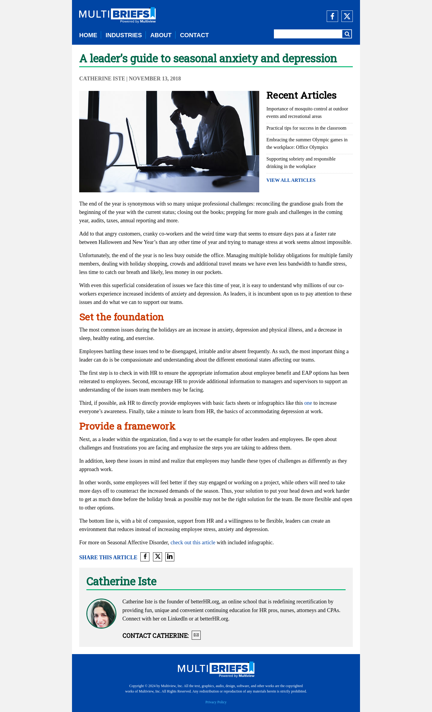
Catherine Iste (102, 79)
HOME (88, 35)
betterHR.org (205, 602)
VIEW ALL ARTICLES (291, 180)
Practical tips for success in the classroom (306, 128)
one (308, 403)
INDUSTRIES (124, 35)
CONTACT (194, 35)
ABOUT (161, 35)
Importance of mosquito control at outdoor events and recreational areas (307, 112)
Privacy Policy (216, 702)
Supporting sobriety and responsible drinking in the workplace (301, 162)
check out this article (192, 542)
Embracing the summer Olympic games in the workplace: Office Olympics (307, 143)
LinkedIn (178, 619)
